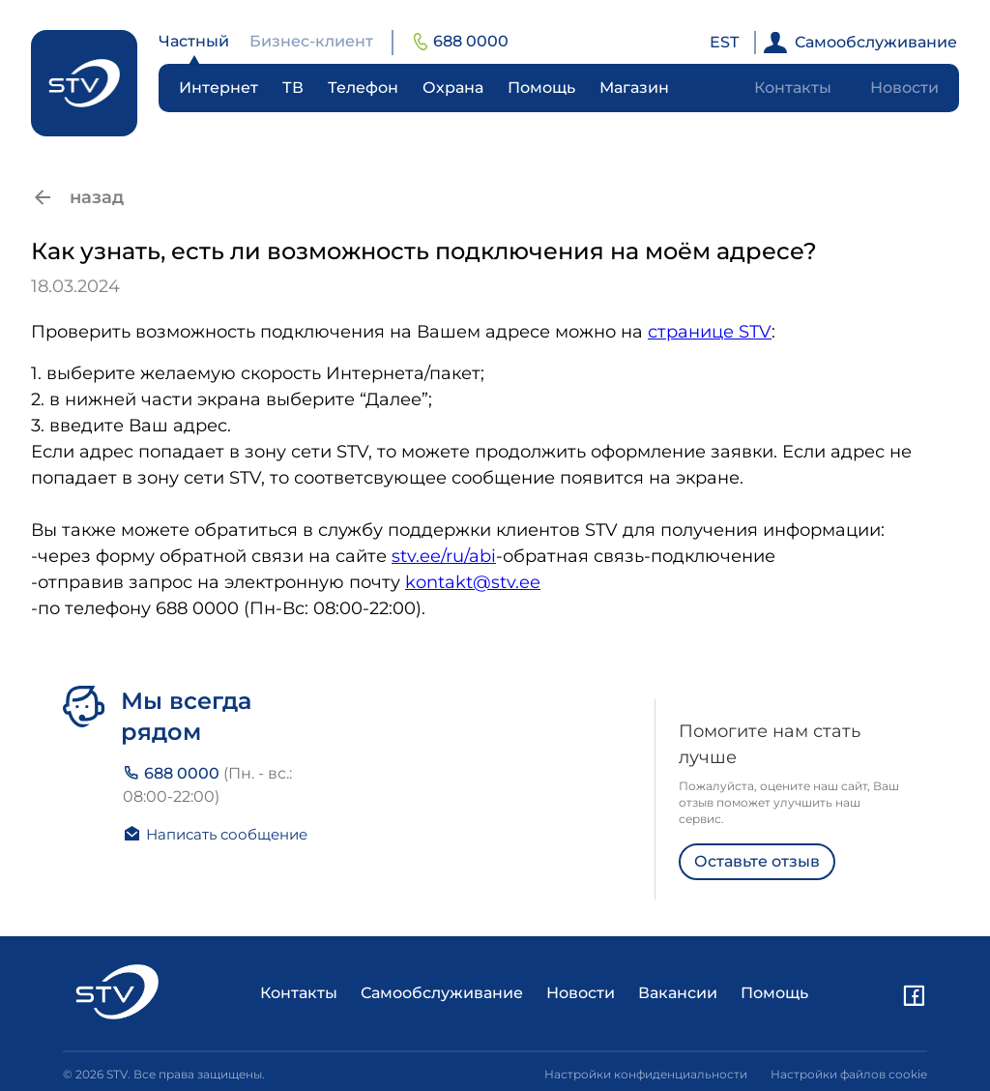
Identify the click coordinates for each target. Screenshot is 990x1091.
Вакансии (677, 993)
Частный (194, 41)
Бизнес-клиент (311, 41)
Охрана (452, 87)
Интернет (218, 87)
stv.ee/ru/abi (444, 556)
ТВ (293, 87)
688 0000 (461, 41)
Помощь (541, 87)
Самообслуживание (860, 42)
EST (724, 42)
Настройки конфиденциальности (645, 1074)
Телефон (363, 87)
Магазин (634, 87)
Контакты (792, 87)
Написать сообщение (215, 833)
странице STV (710, 331)
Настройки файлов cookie (849, 1074)
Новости (904, 87)
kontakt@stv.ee (472, 582)
